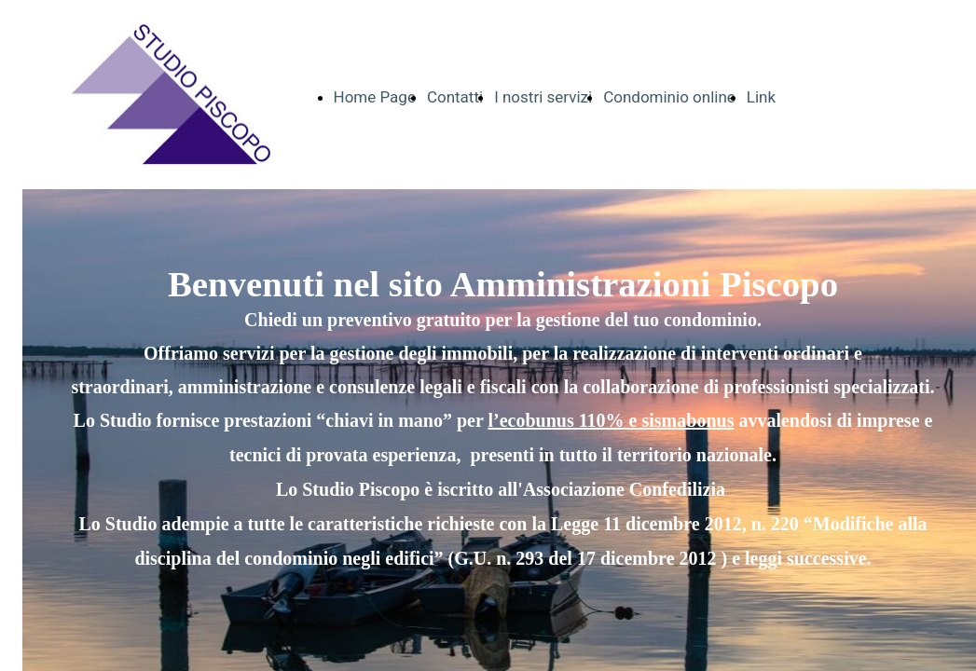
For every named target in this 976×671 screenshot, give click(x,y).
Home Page (375, 97)
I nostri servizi (543, 97)
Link (761, 97)
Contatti (455, 97)
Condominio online (669, 97)
